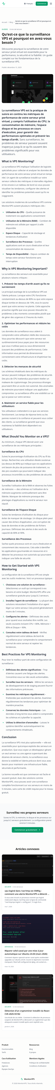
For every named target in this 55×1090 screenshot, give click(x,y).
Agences (5, 1066)
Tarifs (4, 1052)
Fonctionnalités (7, 1049)
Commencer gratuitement (27, 830)
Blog (11, 22)
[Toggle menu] (51, 3)
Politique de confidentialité (39, 1063)
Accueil (4, 22)
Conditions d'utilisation (37, 1066)
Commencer (41, 4)
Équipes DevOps (8, 1069)
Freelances (6, 1063)
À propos (32, 1052)
